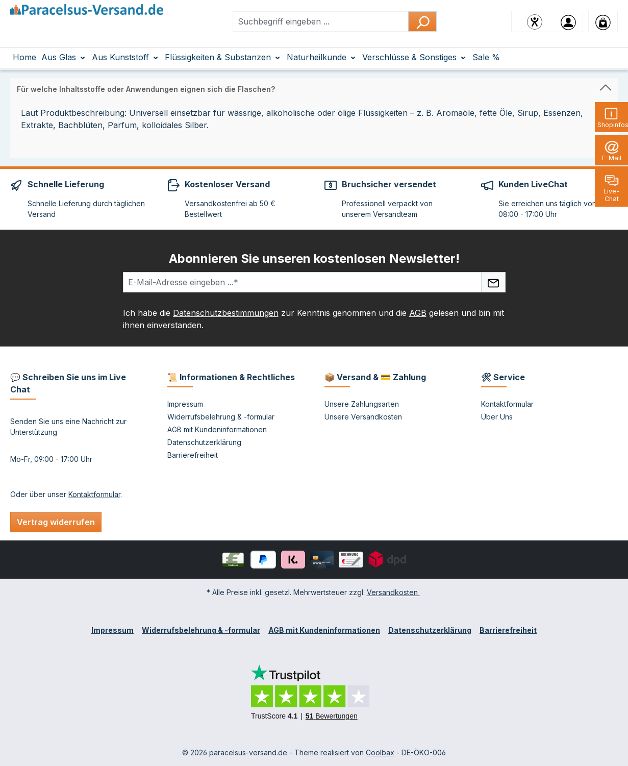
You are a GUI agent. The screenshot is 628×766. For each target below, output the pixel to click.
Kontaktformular (94, 494)
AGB (417, 313)
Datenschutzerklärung (204, 442)
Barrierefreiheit (192, 455)
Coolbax (380, 752)
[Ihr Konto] (568, 21)
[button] (314, 87)
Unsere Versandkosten (363, 416)
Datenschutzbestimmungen (226, 313)
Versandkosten (393, 592)
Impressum (185, 404)
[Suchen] (422, 21)
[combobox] (321, 21)
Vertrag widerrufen (56, 522)
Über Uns (497, 416)
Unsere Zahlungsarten (361, 404)
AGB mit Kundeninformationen (217, 429)
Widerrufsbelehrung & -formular (220, 416)
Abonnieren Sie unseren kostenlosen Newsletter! (314, 258)
